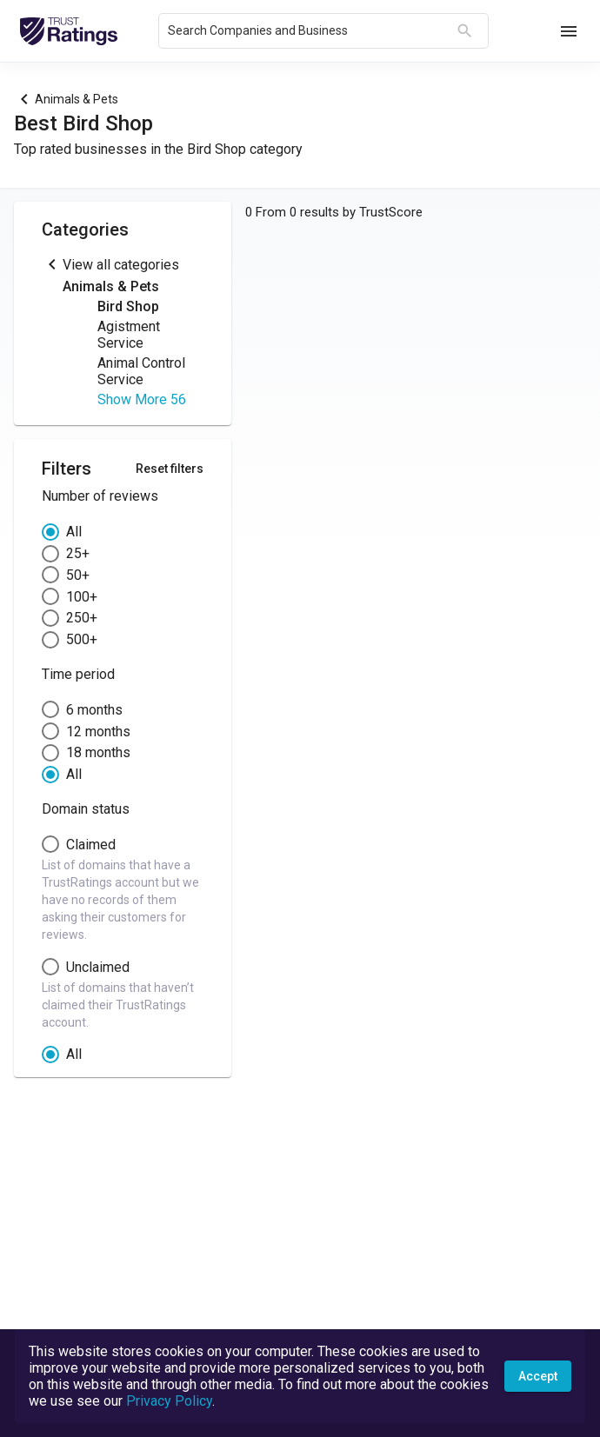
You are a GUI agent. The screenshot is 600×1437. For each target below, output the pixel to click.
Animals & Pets (76, 99)
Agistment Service (128, 334)
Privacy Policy (169, 1401)
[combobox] (309, 31)
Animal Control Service (141, 371)
